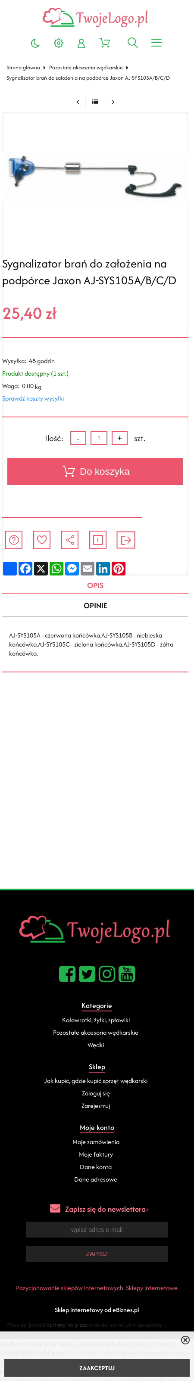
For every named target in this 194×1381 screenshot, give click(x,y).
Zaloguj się (96, 1093)
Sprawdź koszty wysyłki (33, 398)
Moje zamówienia (95, 1141)
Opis (95, 585)
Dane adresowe (95, 1179)
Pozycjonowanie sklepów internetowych (69, 1287)
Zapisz (97, 1253)
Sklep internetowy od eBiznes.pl (97, 1309)
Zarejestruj (95, 1105)
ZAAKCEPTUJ (97, 1367)
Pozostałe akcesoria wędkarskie (86, 67)
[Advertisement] (97, 787)
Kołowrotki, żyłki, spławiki (96, 1019)
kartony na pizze (67, 1325)
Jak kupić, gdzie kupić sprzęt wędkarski (95, 1080)
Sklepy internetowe (152, 1287)
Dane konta (96, 1166)
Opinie (95, 605)
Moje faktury (96, 1154)
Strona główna (23, 67)
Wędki (96, 1044)
